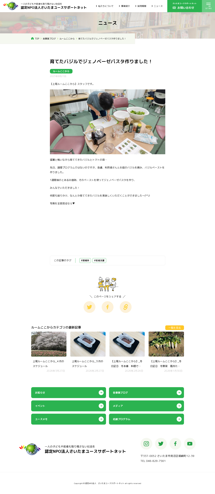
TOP (37, 38)
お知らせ (40, 392)
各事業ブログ (49, 38)
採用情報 (142, 6)
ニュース (158, 6)
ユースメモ (41, 419)
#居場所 (85, 260)
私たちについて (106, 6)
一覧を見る (174, 327)
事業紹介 (125, 6)
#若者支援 (99, 260)
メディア (118, 406)
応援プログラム (121, 419)
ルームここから (67, 38)
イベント (40, 406)
